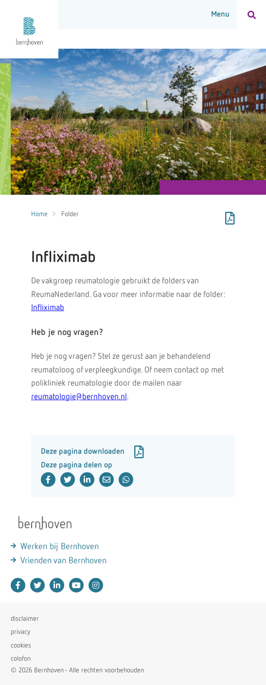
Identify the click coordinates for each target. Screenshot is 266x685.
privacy (20, 632)
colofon (21, 658)
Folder (70, 214)
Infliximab (47, 308)
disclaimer (25, 618)
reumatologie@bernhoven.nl (79, 397)
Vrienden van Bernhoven (63, 560)
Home (39, 214)
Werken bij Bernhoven (59, 546)
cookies (21, 645)
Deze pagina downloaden (92, 452)
